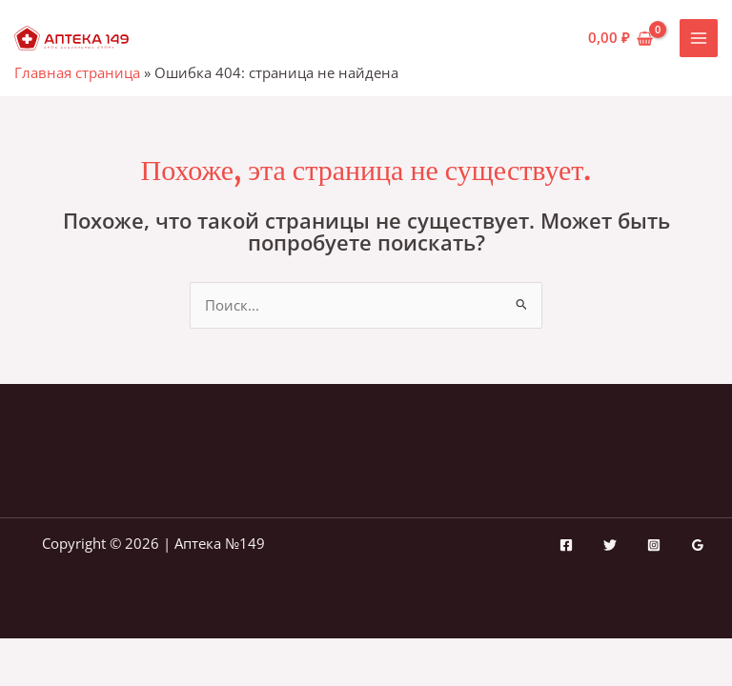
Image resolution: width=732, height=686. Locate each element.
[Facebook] (566, 545)
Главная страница (77, 72)
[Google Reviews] (697, 545)
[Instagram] (654, 545)
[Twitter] (610, 545)
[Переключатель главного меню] (699, 38)
